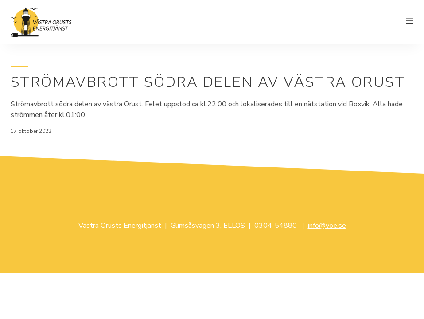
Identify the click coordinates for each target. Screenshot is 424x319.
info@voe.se (327, 225)
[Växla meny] (409, 22)
